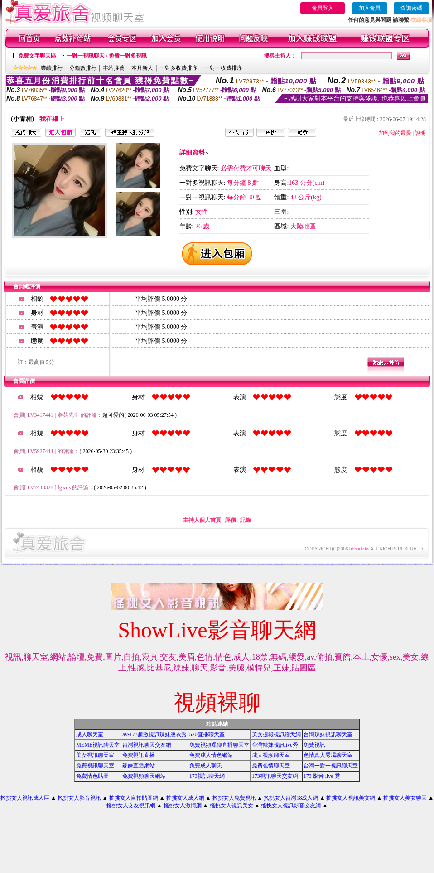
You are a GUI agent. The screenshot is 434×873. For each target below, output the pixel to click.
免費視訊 (314, 745)
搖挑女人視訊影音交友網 (291, 805)
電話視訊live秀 (275, 564)
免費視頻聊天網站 (144, 776)
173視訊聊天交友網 (275, 776)
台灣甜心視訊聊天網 (429, 564)
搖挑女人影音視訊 (79, 798)
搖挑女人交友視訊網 (130, 805)
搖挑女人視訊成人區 (24, 798)
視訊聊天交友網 (398, 564)
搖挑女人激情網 (183, 805)
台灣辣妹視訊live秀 (275, 745)
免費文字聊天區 (37, 56)
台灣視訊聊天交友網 (146, 745)
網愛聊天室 (283, 564)
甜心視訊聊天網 (38, 564)
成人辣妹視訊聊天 (413, 564)
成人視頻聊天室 (271, 755)
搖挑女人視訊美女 (231, 805)
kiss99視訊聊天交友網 (57, 564)
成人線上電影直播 (424, 564)
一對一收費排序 (223, 68)
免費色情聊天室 (271, 765)
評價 (230, 520)
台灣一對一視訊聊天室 (331, 765)
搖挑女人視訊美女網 (350, 798)
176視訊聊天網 (378, 564)
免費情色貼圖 (92, 776)
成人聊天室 (89, 734)
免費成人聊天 (205, 765)
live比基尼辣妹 (358, 564)
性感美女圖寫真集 (409, 564)
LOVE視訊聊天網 (5, 564)
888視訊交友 (136, 564)
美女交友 (381, 564)
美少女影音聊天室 (167, 564)
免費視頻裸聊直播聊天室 (219, 745)
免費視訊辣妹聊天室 (385, 564)
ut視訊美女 (406, 564)
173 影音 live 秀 (322, 776)
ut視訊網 (389, 564)
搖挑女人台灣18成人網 (291, 798)
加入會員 (370, 8)
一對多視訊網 (21, 564)
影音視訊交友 (49, 564)
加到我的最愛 (395, 133)
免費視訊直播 (138, 755)
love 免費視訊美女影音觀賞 (419, 564)
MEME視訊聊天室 (98, 745)
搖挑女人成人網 (185, 798)
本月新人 (142, 68)
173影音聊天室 (279, 564)
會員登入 (322, 8)
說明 (420, 133)
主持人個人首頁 (202, 520)
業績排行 (52, 68)
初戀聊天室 (46, 564)
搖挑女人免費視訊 (234, 798)
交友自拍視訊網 (25, 564)
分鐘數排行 (82, 68)
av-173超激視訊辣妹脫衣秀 (154, 734)
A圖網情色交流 (17, 564)
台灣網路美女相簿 (395, 564)
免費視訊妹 (391, 564)
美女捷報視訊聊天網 (276, 734)
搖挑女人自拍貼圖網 (133, 798)
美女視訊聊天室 (95, 755)
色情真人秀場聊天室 (328, 755)
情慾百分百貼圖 (42, 564)
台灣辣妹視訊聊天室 (328, 734)
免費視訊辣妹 (402, 564)
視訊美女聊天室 (52, 564)
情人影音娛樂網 (14, 564)
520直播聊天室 (207, 734)
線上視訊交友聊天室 (30, 564)
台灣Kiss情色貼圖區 (10, 564)
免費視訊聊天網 (374, 564)
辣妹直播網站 (138, 765)
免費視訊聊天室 (95, 765)
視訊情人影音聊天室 (34, 564)
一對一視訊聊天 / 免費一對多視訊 (107, 56)
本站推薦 (114, 68)
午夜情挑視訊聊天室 (205, 564)
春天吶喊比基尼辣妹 (254, 564)
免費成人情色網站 (211, 755)
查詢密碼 (411, 8)
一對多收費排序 (178, 68)
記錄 (245, 520)
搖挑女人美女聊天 (405, 798)
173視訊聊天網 (207, 776)
